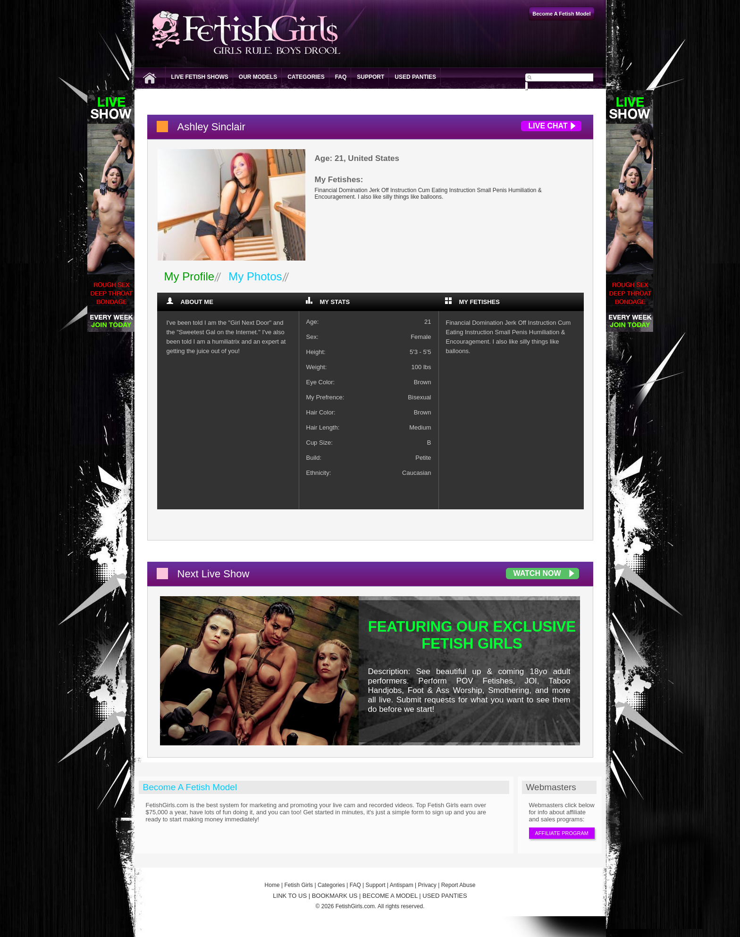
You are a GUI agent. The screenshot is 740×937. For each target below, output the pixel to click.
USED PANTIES (444, 895)
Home (272, 885)
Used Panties (415, 77)
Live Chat (548, 126)
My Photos (255, 276)
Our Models (258, 77)
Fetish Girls (298, 885)
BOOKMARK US (335, 895)
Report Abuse (458, 885)
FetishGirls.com (355, 906)
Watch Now (537, 573)
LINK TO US (290, 895)
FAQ (341, 77)
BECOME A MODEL (390, 895)
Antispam (401, 885)
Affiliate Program (562, 833)
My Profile (189, 276)
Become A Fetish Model (190, 787)
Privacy (427, 885)
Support (370, 77)
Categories (305, 77)
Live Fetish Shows (199, 77)
